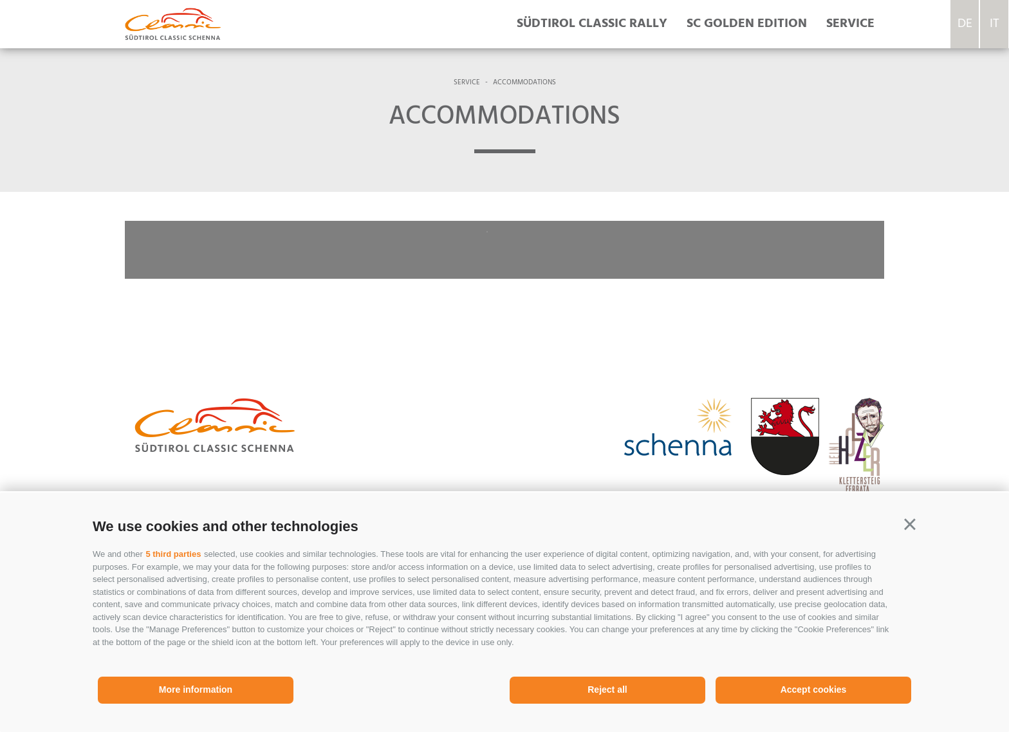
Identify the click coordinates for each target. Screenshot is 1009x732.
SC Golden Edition (747, 24)
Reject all (607, 689)
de (965, 24)
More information (195, 689)
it (994, 24)
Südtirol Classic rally (592, 24)
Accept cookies (814, 689)
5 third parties (173, 554)
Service (850, 24)
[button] (909, 524)
